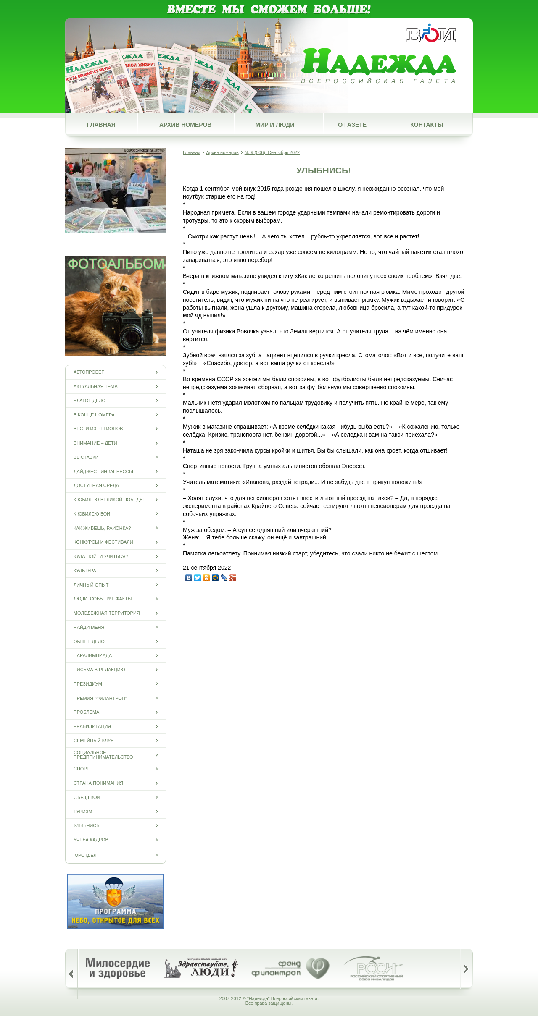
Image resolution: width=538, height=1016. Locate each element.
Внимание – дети (95, 443)
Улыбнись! (87, 825)
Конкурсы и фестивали (103, 542)
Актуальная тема (96, 386)
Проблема (86, 712)
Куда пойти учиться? (101, 556)
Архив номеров (185, 124)
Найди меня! (89, 627)
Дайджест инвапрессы (103, 471)
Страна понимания (98, 783)
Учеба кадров (91, 840)
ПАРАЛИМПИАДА (93, 655)
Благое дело (89, 400)
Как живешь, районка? (102, 528)
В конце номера (94, 414)
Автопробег (89, 372)
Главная (101, 124)
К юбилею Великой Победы (109, 500)
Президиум (88, 683)
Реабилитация (92, 726)
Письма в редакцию (99, 670)
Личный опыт (91, 584)
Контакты (426, 124)
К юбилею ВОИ (92, 513)
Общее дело (89, 641)
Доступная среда (96, 485)
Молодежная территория (107, 613)
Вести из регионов (98, 429)
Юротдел (85, 855)
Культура (85, 570)
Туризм (83, 811)
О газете (352, 124)
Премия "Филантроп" (100, 698)
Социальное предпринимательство (103, 754)
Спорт (82, 769)
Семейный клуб (93, 740)
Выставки (86, 457)
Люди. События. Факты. (103, 599)
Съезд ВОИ (87, 797)
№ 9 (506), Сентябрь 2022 (272, 152)
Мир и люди (274, 124)
